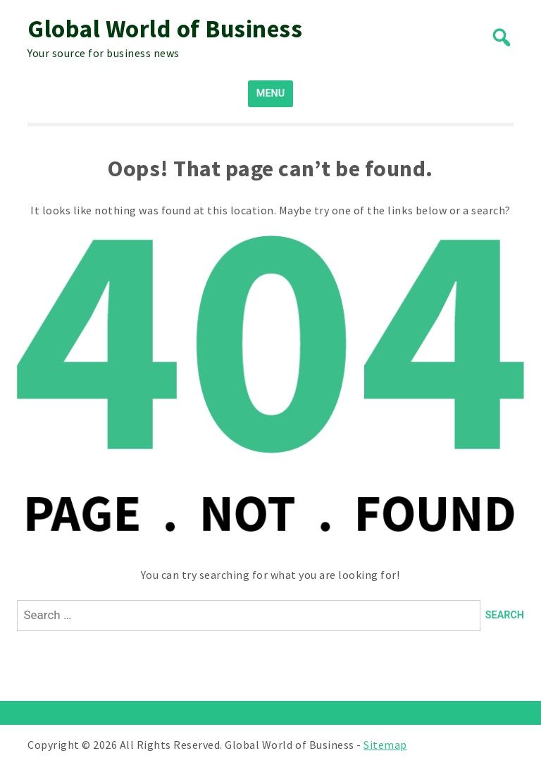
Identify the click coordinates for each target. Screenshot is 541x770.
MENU (270, 93)
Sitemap (385, 745)
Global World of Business (164, 28)
